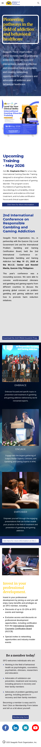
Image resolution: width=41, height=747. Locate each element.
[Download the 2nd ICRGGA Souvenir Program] (20, 338)
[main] (20, 29)
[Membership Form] (20, 717)
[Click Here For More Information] (20, 205)
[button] (2, 3)
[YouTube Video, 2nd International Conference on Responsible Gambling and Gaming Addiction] (20, 321)
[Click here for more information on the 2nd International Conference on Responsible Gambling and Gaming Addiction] (20, 541)
